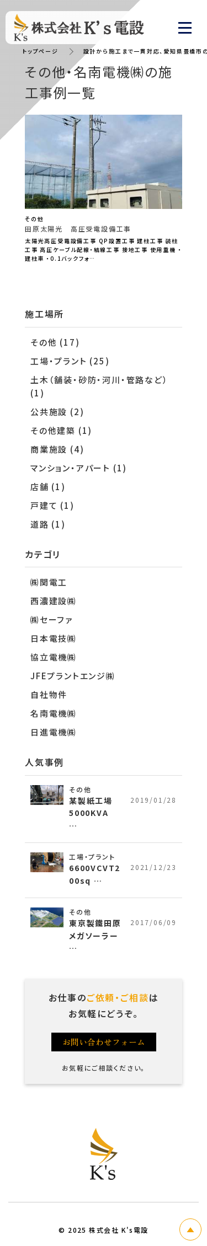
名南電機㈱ (53, 713)
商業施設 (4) (57, 449)
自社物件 (48, 694)
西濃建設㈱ (53, 600)
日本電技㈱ (53, 638)
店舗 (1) (48, 486)
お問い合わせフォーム (103, 1042)
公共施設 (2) (57, 411)
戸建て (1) (52, 505)
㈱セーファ (51, 619)
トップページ (40, 51)
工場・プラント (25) (70, 361)
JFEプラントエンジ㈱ (72, 675)
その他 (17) (54, 342)
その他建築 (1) (61, 430)
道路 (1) (48, 524)
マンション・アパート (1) (78, 468)
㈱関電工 (48, 582)
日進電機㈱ (53, 732)
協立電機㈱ (53, 657)
